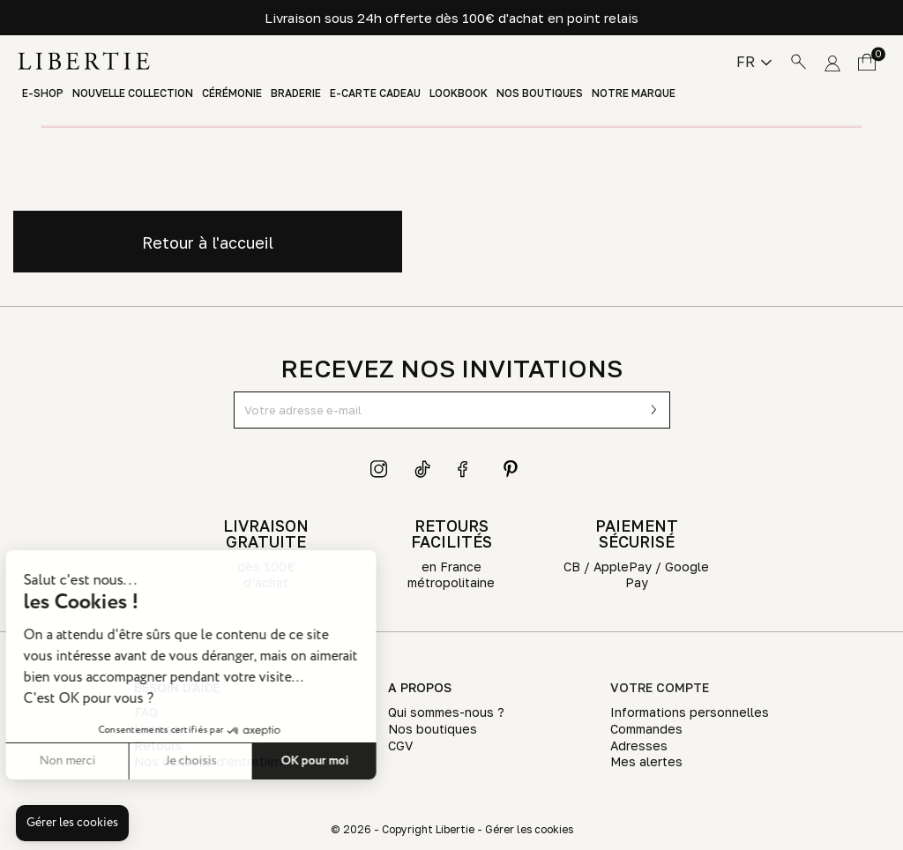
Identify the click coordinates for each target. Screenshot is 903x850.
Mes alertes (646, 761)
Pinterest (510, 469)
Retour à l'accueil (207, 242)
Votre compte (659, 687)
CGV (400, 745)
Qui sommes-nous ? (446, 712)
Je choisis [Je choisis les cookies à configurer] (92, 761)
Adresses (639, 745)
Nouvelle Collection (132, 93)
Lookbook (458, 93)
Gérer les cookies (529, 829)
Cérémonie (232, 93)
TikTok (423, 469)
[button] (72, 823)
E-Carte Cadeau (375, 93)
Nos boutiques (539, 93)
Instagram (379, 469)
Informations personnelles (689, 712)
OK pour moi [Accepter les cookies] (216, 761)
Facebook (466, 469)
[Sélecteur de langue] (754, 62)
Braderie (296, 93)
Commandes (646, 728)
